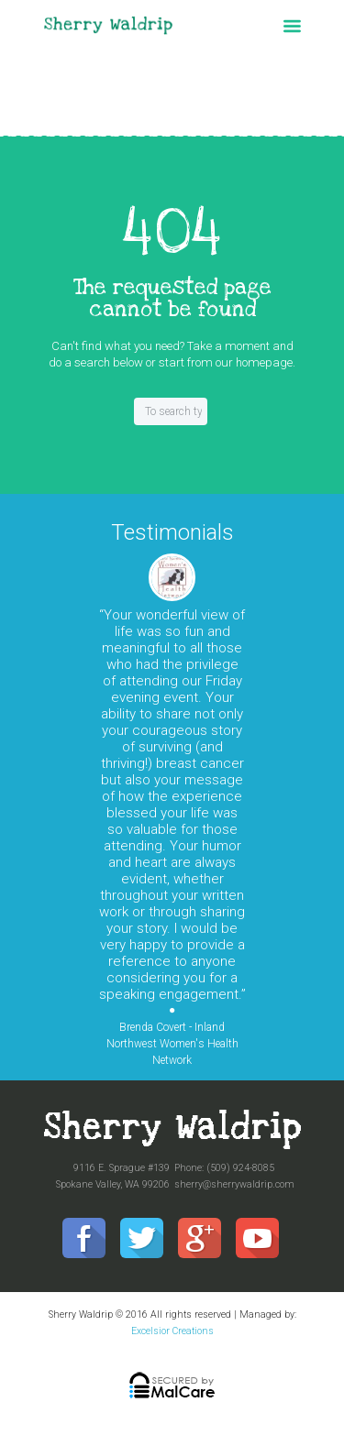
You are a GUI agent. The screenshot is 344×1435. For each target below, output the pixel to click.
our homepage (254, 362)
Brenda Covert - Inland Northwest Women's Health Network (172, 1044)
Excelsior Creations (172, 1331)
